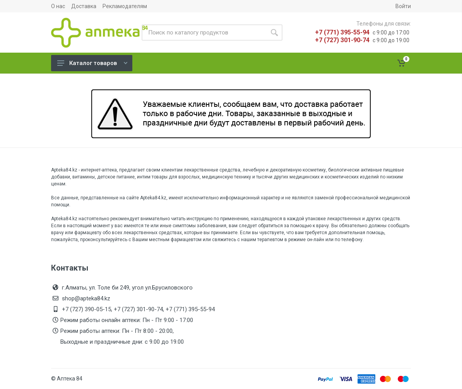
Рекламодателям (125, 6)
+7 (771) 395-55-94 (342, 32)
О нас (58, 6)
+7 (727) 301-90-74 (342, 40)
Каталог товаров (92, 63)
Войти (403, 6)
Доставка (83, 6)
